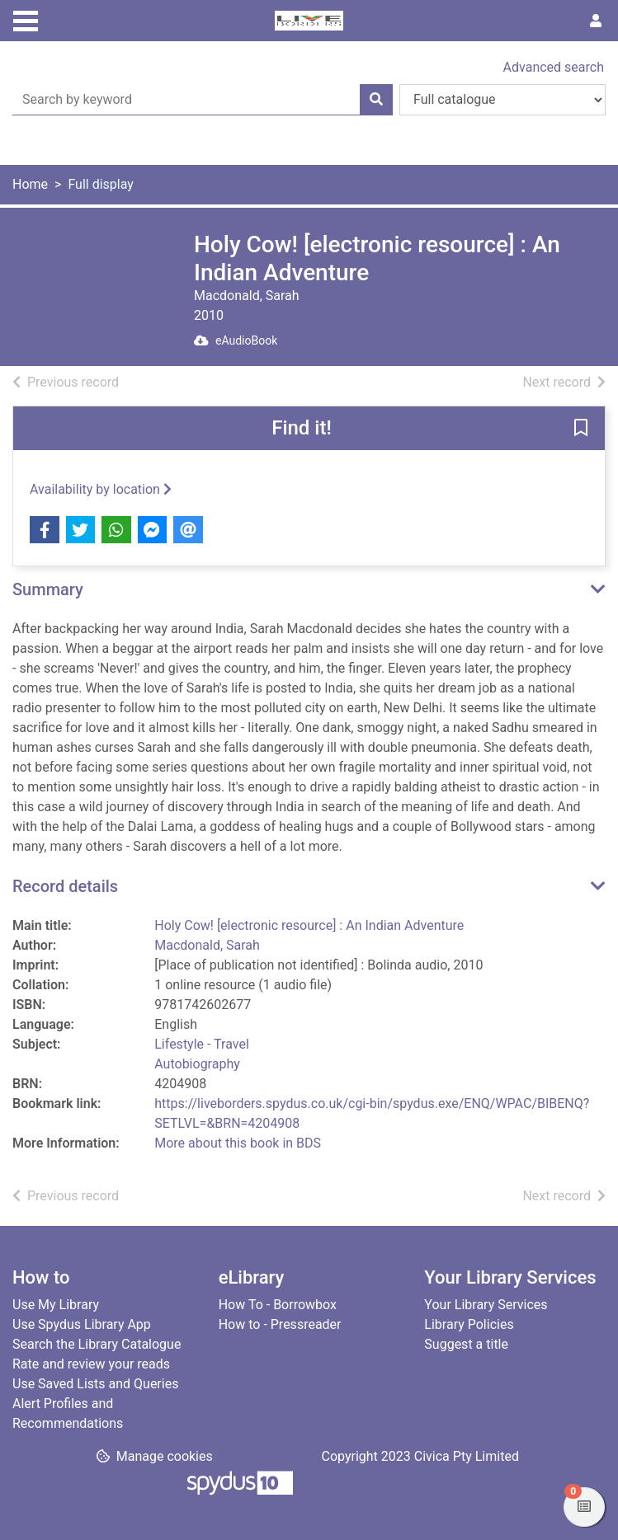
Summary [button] (47, 589)
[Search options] (502, 99)
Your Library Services (485, 1304)
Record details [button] (65, 886)
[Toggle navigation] (25, 19)
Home (30, 184)
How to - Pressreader (280, 1324)
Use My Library (55, 1304)
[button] (580, 429)
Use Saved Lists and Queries (95, 1384)
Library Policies (468, 1324)
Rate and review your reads (91, 1364)
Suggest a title (466, 1344)
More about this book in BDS (237, 1143)
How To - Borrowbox (278, 1304)
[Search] (376, 99)
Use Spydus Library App (81, 1324)
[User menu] (595, 21)
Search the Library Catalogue (96, 1344)
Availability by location (101, 489)
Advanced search (553, 67)
